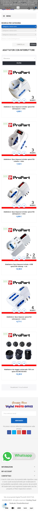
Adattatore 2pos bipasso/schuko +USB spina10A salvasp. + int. (19, 265)
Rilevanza (19, 58)
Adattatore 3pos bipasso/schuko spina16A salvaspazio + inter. (19, 108)
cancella (21, 44)
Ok (18, 7)
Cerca (33, 44)
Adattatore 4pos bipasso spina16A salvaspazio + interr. (19, 318)
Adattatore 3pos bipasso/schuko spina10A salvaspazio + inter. (19, 213)
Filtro (19, 63)
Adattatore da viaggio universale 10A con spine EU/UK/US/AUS (19, 370)
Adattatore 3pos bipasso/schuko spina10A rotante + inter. (19, 160)
